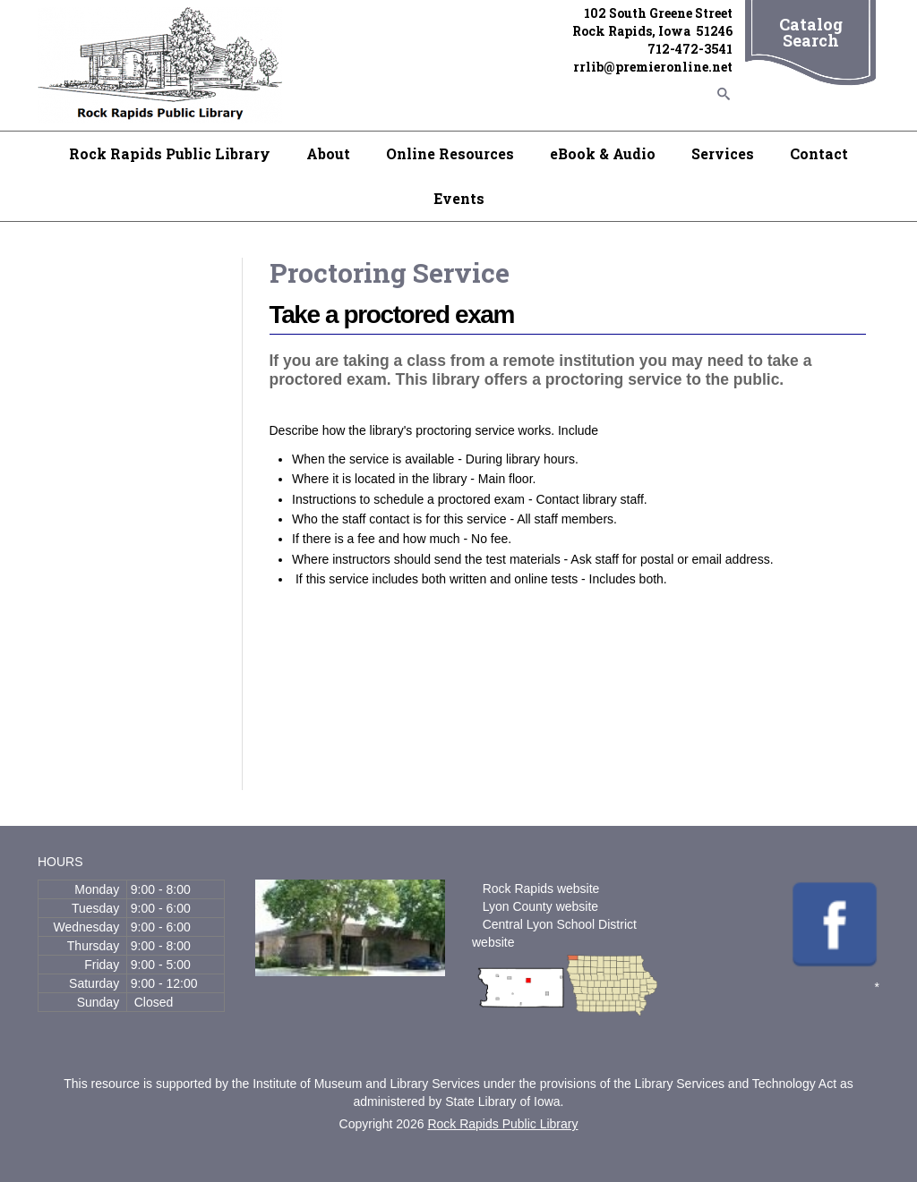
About (328, 153)
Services (722, 153)
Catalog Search (811, 32)
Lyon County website (540, 906)
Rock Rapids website (541, 888)
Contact (819, 153)
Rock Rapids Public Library (169, 153)
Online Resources (450, 153)
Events (458, 198)
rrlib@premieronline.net (653, 66)
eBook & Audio (603, 153)
